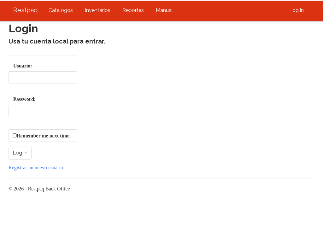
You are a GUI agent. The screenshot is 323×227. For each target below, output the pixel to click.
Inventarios (97, 10)
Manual (164, 10)
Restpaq (25, 10)
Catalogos (61, 10)
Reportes (133, 10)
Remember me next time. (44, 135)
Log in (296, 10)
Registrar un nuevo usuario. (36, 167)
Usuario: (16, 65)
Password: (16, 99)
